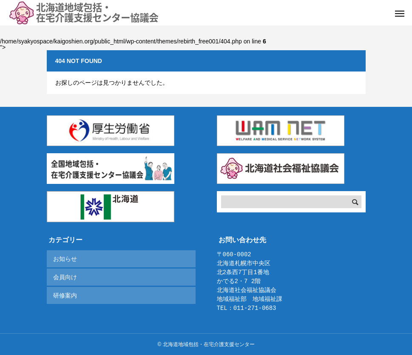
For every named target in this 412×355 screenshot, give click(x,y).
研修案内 (65, 295)
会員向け (65, 277)
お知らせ (65, 258)
